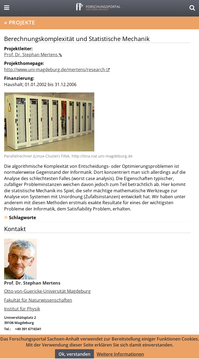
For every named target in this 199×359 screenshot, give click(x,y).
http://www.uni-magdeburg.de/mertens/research (55, 70)
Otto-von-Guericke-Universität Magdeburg (47, 291)
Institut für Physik (22, 309)
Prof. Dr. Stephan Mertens (31, 55)
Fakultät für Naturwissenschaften (38, 300)
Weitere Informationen (120, 356)
